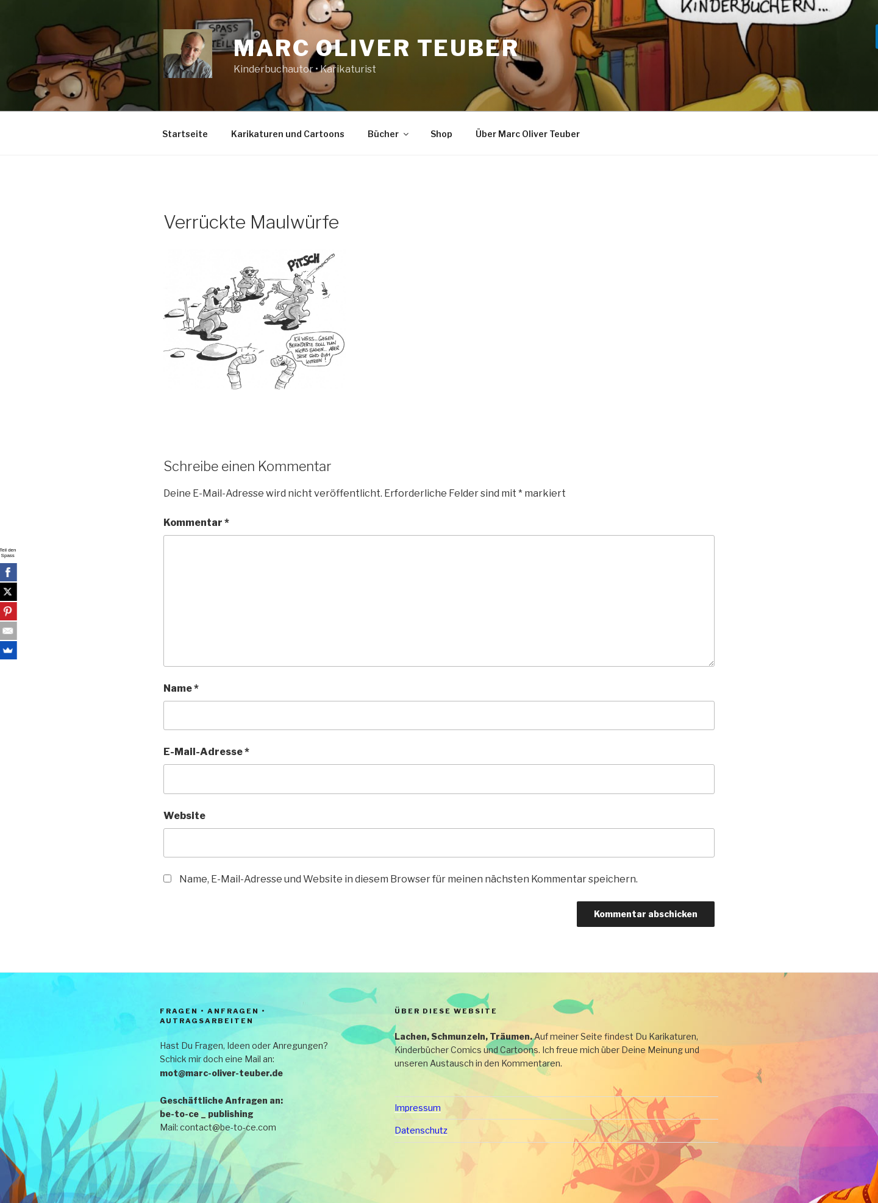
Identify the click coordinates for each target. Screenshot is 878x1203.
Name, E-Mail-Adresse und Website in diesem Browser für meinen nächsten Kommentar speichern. (408, 879)
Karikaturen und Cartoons (287, 134)
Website (184, 816)
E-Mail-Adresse (206, 752)
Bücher (389, 134)
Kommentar (196, 522)
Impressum (417, 1107)
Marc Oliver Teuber (376, 48)
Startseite (185, 134)
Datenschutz (421, 1130)
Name (181, 688)
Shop (441, 134)
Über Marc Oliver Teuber (528, 134)
